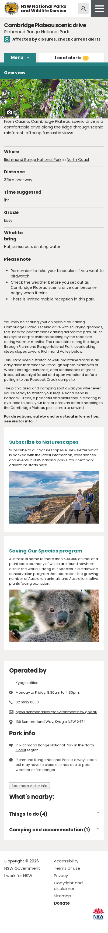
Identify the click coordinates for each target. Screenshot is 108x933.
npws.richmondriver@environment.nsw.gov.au (56, 711)
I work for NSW (18, 875)
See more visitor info (29, 785)
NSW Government (22, 868)
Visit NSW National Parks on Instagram (21, 924)
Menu (17, 57)
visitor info (22, 421)
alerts (72, 58)
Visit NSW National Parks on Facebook (9, 924)
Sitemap (62, 896)
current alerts (85, 39)
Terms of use (67, 868)
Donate (62, 903)
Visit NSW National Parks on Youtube (32, 924)
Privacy (61, 875)
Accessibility (66, 861)
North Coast (78, 159)
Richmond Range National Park (32, 159)
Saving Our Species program (45, 550)
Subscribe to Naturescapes (44, 442)
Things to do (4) (28, 814)
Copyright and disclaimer (68, 885)
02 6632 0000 (27, 702)
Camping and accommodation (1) (49, 830)
